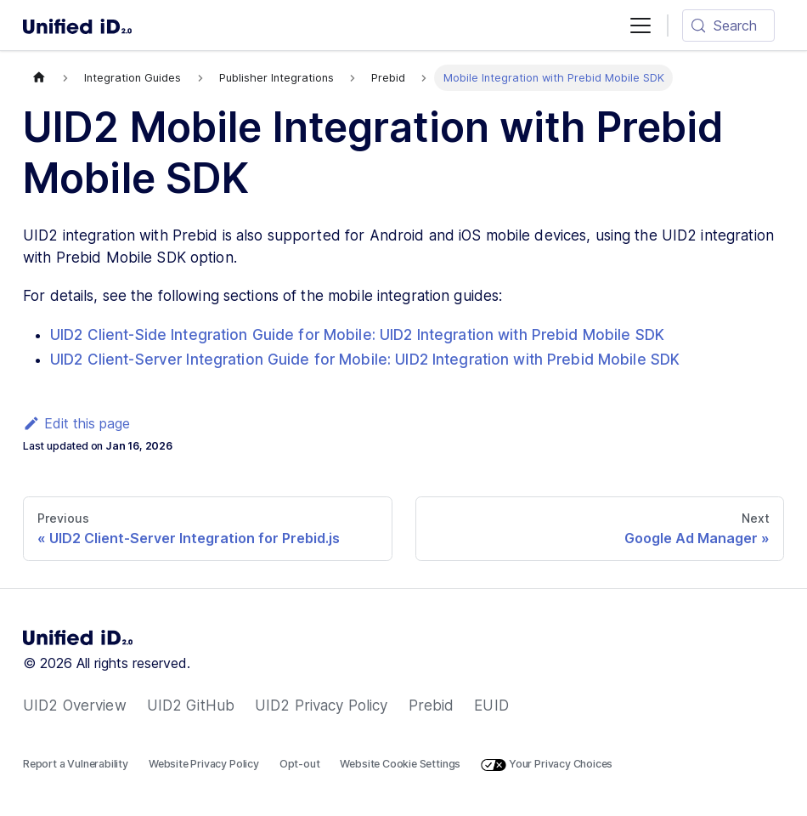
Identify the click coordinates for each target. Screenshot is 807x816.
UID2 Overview (75, 705)
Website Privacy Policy (204, 763)
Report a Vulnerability (75, 763)
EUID (491, 705)
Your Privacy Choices (546, 764)
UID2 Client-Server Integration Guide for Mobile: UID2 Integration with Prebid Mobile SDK (365, 359)
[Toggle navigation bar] (640, 25)
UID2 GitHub (190, 705)
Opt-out (299, 763)
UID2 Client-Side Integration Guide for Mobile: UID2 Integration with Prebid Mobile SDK (357, 334)
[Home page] (39, 78)
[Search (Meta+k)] (728, 25)
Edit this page (76, 423)
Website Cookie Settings (400, 763)
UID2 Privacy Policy (321, 705)
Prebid (431, 705)
